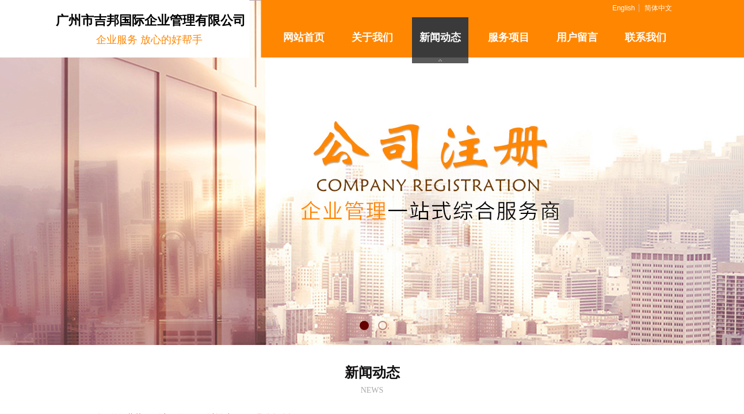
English (623, 8)
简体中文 (658, 8)
